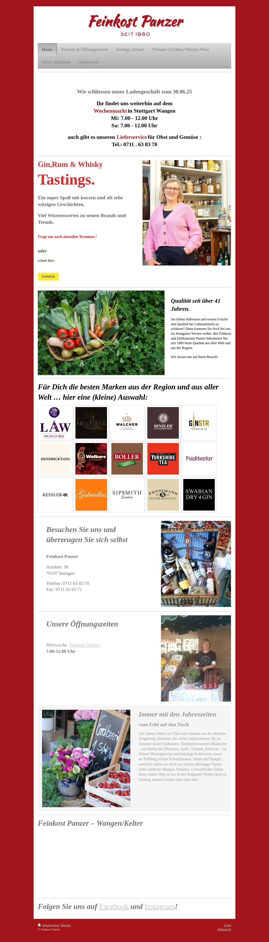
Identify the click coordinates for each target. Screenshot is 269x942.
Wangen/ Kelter (83, 644)
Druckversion (48, 925)
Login (227, 925)
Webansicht (224, 929)
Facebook (114, 906)
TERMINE (48, 276)
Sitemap (66, 925)
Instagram (160, 906)
